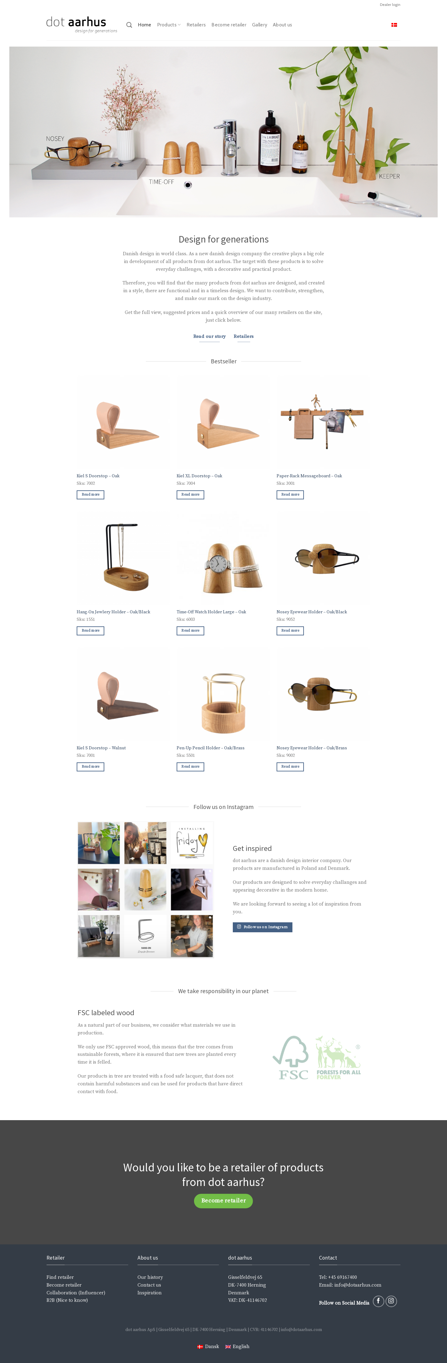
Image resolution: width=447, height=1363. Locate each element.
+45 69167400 (342, 1277)
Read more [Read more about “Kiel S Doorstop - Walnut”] (91, 767)
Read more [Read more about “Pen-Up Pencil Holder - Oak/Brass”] (190, 767)
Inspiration (150, 1293)
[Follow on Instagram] (391, 1301)
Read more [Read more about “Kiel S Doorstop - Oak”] (91, 495)
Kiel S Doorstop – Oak (98, 476)
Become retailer (228, 25)
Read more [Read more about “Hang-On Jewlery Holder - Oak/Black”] (91, 631)
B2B (51, 1300)
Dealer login (390, 4)
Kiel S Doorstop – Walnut (101, 748)
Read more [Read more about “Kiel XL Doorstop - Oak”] (190, 495)
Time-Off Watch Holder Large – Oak (211, 612)
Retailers (196, 25)
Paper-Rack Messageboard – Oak (309, 476)
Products (169, 25)
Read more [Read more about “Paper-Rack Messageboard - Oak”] (290, 495)
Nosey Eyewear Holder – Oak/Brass (312, 748)
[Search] (129, 24)
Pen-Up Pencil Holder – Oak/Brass (211, 748)
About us (282, 25)
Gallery (259, 25)
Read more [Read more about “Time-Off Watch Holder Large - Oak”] (190, 631)
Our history (150, 1277)
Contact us (149, 1285)
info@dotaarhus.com (357, 1285)
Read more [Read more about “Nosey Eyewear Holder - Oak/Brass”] (290, 767)
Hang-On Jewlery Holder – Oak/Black (113, 612)
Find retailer (60, 1277)
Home (144, 25)
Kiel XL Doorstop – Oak (199, 476)
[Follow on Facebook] (378, 1301)
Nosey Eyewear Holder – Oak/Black (312, 612)
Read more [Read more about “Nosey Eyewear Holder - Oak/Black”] (290, 631)
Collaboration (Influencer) (76, 1293)
